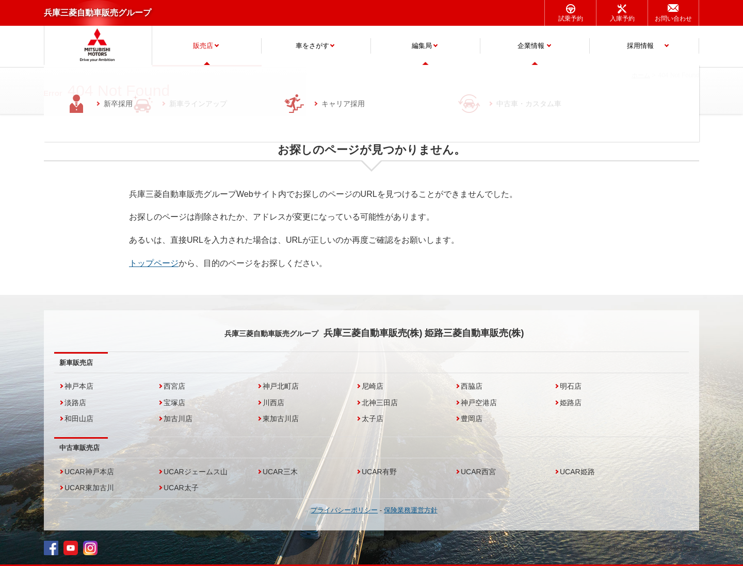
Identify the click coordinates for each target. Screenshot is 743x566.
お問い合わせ (673, 18)
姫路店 (571, 402)
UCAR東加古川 (89, 488)
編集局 (422, 45)
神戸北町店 (281, 386)
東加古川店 (281, 418)
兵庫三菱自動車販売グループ (97, 12)
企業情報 (531, 45)
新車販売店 (76, 363)
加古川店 (178, 418)
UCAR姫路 (577, 472)
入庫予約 (622, 18)
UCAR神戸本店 (89, 472)
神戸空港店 (479, 402)
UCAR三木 (280, 472)
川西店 (273, 402)
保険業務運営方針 (411, 510)
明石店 (571, 386)
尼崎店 (372, 386)
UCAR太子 (181, 488)
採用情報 (640, 45)
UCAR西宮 (478, 472)
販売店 (203, 45)
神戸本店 (78, 386)
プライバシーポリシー (344, 510)
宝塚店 (174, 402)
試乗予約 (570, 18)
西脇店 (471, 386)
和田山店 (78, 418)
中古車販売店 (79, 448)
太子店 (372, 418)
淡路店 (75, 402)
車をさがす (312, 45)
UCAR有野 (379, 472)
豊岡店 (471, 418)
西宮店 (174, 386)
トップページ (154, 263)
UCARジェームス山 (196, 472)
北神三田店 (380, 402)
